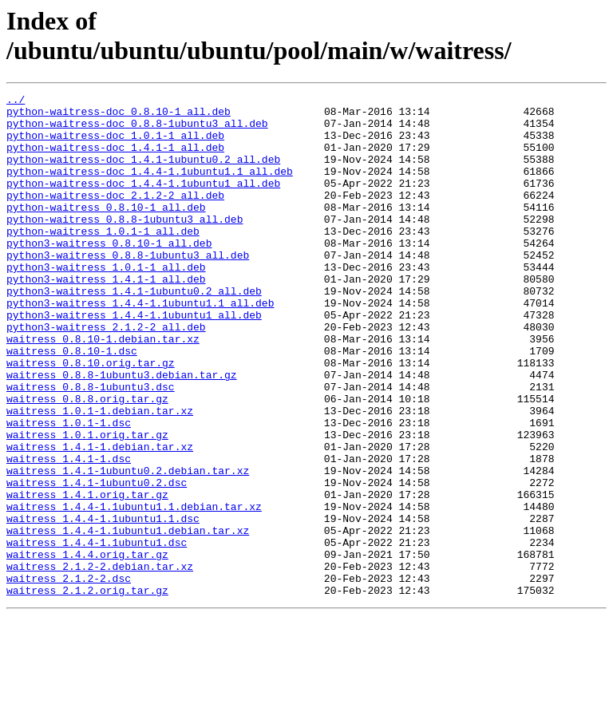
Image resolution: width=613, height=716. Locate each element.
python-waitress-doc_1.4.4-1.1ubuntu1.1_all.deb (149, 187)
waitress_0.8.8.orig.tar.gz (87, 460)
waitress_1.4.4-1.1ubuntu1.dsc (96, 633)
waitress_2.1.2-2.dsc (68, 676)
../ (15, 101)
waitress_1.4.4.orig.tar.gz (87, 647)
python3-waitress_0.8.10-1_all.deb (109, 274)
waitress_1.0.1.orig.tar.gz (87, 503)
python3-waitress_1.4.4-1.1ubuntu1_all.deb (134, 360)
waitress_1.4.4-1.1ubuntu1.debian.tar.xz (127, 618)
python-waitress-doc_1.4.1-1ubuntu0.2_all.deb (143, 173)
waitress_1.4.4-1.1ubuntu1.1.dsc (103, 604)
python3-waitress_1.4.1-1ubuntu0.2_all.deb (134, 331)
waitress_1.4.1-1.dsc (68, 532)
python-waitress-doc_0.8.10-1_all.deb (118, 116)
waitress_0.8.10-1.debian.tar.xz (103, 389)
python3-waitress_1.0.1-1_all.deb (106, 302)
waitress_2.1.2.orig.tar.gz (87, 690)
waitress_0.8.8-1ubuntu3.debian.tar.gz (121, 432)
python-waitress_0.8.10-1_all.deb (106, 231)
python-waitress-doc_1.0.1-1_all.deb (115, 144)
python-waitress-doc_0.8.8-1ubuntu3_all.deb (137, 130)
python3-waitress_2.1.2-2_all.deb (106, 374)
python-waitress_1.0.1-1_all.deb (103, 259)
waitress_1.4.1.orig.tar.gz (87, 575)
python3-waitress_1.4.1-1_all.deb (106, 317)
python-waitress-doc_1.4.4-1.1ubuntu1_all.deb (143, 202)
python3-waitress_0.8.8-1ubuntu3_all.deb (127, 288)
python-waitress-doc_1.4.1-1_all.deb (115, 159)
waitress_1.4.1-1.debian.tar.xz (99, 518)
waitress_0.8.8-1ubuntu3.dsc (90, 446)
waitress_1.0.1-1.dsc (68, 489)
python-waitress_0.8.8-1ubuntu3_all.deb (124, 245)
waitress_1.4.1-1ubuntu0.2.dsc (96, 561)
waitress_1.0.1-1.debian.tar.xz (99, 475)
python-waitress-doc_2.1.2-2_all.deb (115, 216)
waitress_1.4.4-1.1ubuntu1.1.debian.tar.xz (134, 590)
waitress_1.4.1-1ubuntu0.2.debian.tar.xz (127, 547)
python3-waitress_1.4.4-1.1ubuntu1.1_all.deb (140, 345)
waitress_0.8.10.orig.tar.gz (90, 417)
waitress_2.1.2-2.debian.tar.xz (99, 662)
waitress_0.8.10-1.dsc (71, 403)
